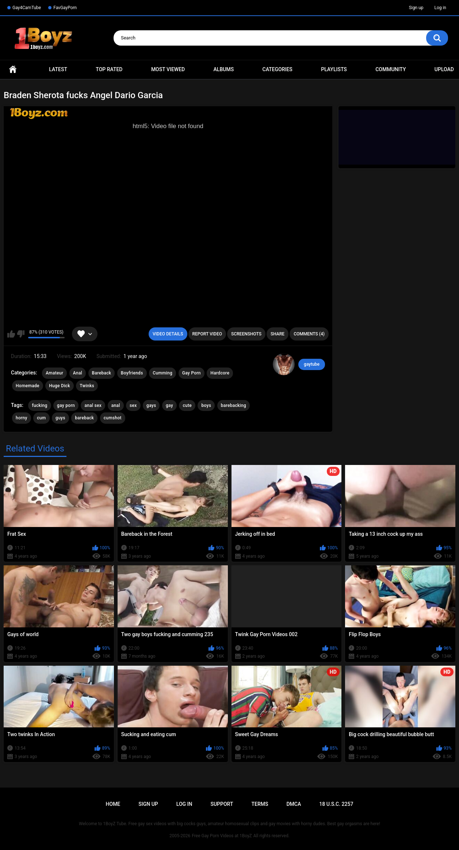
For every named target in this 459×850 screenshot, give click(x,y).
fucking (39, 405)
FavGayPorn (65, 7)
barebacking (233, 405)
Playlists (334, 69)
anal (115, 405)
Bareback (101, 373)
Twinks (87, 385)
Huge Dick (59, 385)
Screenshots (246, 333)
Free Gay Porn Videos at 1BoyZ (222, 835)
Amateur (54, 373)
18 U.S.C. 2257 (336, 804)
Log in (440, 7)
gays (151, 405)
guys (60, 417)
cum (41, 417)
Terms (259, 804)
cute (187, 405)
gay (169, 405)
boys (206, 405)
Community (390, 69)
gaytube (312, 364)
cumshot (113, 417)
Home (13, 69)
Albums (224, 69)
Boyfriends (132, 373)
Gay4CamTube (26, 7)
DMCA (293, 804)
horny (21, 417)
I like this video (11, 334)
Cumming (162, 373)
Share (277, 333)
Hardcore (219, 373)
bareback (84, 417)
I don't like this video (20, 334)
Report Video (207, 333)
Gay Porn (191, 373)
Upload (444, 69)
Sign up (416, 7)
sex (133, 405)
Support (221, 804)
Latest (58, 69)
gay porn (66, 405)
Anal (77, 373)
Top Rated (109, 69)
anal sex (93, 405)
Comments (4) (309, 333)
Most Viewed (168, 69)
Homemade (27, 385)
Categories (277, 69)
